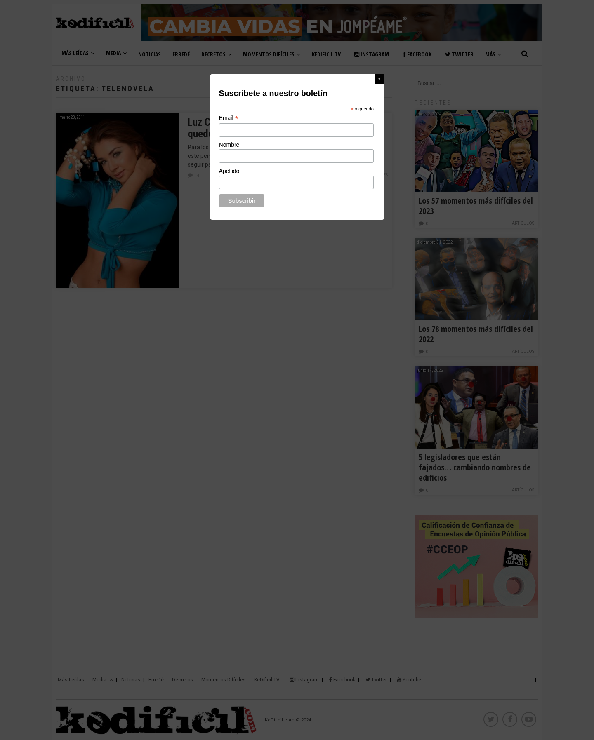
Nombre (229, 144)
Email (228, 118)
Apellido (229, 171)
